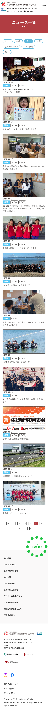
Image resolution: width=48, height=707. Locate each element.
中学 (18, 41)
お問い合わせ (9, 688)
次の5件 (34, 528)
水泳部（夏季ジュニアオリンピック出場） (20, 248)
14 (19, 523)
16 (30, 523)
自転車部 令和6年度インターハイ (17, 476)
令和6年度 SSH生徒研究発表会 (16, 439)
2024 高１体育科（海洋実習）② (16, 285)
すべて (7, 41)
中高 (39, 41)
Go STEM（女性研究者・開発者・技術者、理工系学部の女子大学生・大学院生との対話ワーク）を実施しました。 (24, 208)
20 (20, 528)
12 (8, 523)
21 (25, 528)
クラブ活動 (28, 47)
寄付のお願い (9, 693)
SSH (7, 52)
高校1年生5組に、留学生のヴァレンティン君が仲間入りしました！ (23, 323)
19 (14, 528)
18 (41, 523)
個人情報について (11, 684)
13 (13, 523)
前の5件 (4, 523)
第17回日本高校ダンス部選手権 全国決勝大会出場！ (23, 400)
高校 (28, 41)
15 (25, 523)
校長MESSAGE (11, 47)
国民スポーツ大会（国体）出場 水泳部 (19, 129)
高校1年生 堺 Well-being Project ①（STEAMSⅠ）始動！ (18, 90)
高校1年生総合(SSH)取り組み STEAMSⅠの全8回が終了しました (23, 167)
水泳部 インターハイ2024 (14, 513)
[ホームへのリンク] (18, 4)
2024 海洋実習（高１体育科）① (16, 362)
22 (31, 528)
